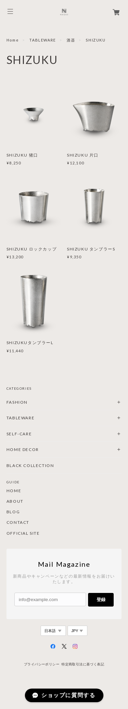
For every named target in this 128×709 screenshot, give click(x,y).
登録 (101, 599)
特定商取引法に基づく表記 (82, 664)
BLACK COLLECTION (30, 465)
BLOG (13, 512)
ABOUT (15, 501)
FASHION (17, 402)
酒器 (71, 40)
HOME (13, 490)
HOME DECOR (22, 449)
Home (12, 40)
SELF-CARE (19, 433)
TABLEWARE (42, 40)
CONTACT (17, 522)
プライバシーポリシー (41, 664)
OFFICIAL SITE (23, 533)
